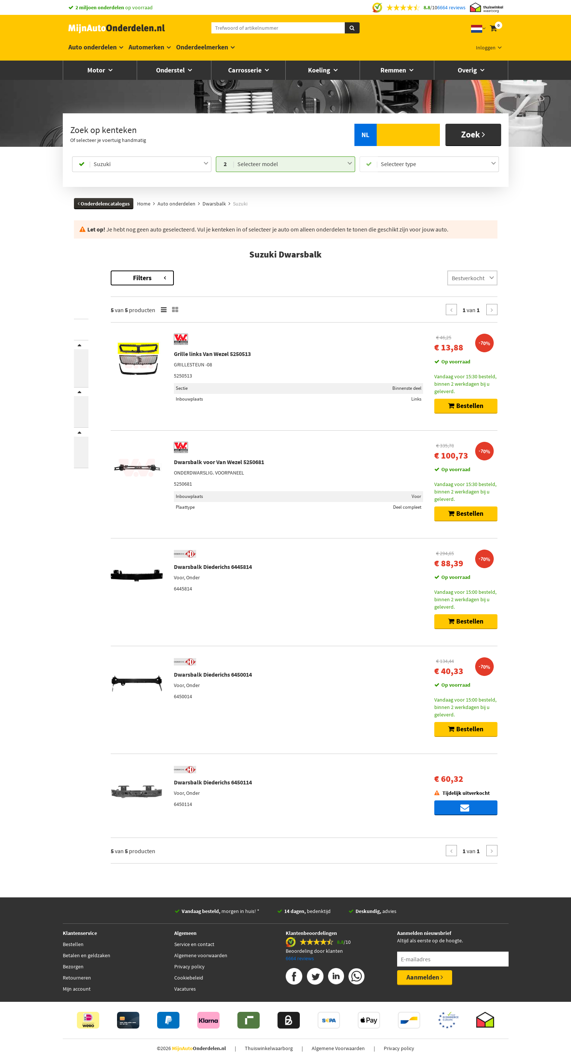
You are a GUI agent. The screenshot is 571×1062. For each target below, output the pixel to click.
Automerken (146, 47)
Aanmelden (424, 977)
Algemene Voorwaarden (338, 1048)
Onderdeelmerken (202, 47)
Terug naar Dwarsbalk (100, 274)
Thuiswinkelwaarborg (269, 1048)
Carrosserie (245, 70)
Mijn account (77, 988)
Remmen (394, 70)
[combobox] (151, 164)
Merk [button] (87, 349)
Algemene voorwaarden (200, 955)
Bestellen (73, 944)
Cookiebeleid (188, 977)
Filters (217, 277)
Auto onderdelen (92, 47)
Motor (97, 70)
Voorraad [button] (92, 456)
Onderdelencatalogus (104, 203)
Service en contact (194, 944)
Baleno (82, 294)
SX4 (78, 309)
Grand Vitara (87, 302)
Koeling (320, 70)
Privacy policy (189, 966)
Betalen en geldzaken (86, 955)
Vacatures (185, 988)
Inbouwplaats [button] (97, 406)
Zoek (473, 134)
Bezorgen (73, 966)
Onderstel (171, 70)
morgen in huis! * (220, 911)
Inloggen (486, 47)
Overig (468, 70)
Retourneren (77, 977)
